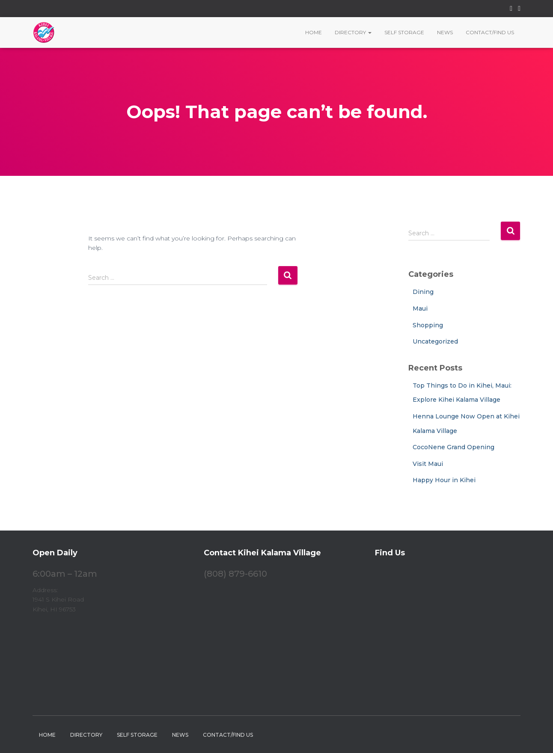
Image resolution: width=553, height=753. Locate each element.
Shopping (428, 325)
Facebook (511, 9)
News (445, 32)
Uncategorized (435, 341)
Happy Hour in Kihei (444, 480)
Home (313, 32)
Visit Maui (428, 464)
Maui (420, 308)
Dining (423, 292)
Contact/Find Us (490, 32)
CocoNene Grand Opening (453, 447)
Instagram (519, 9)
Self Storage (404, 32)
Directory (353, 32)
